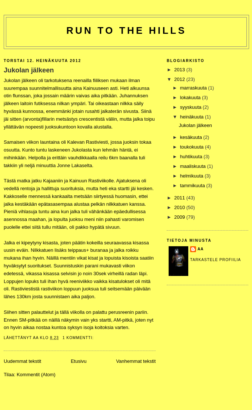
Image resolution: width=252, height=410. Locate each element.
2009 (180, 217)
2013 (180, 69)
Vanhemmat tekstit (136, 361)
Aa (201, 249)
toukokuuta (192, 147)
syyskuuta (191, 107)
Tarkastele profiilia (215, 260)
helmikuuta (192, 176)
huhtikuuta (192, 156)
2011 (180, 198)
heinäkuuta (192, 117)
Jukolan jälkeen (29, 70)
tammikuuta (193, 185)
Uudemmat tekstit (22, 361)
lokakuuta (191, 97)
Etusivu (79, 361)
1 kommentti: (79, 338)
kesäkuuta (191, 137)
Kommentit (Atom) (36, 374)
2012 (180, 79)
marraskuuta (194, 88)
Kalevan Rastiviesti (87, 142)
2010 (180, 207)
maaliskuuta (193, 166)
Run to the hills (126, 30)
